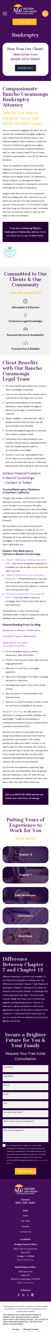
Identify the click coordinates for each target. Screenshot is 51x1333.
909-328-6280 (25, 1202)
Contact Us (25, 1231)
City (5, 1103)
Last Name (8, 1076)
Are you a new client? (13, 1112)
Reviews (25, 1226)
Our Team (25, 1221)
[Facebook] (18, 1295)
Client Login (24, 21)
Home (25, 1215)
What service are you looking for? (19, 1121)
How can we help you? (14, 1130)
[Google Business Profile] (32, 1295)
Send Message (25, 1171)
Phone (6, 1085)
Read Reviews (25, 68)
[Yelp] (23, 1295)
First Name (8, 1067)
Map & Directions (25, 1260)
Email (6, 1094)
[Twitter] (27, 1295)
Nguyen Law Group (14, 711)
